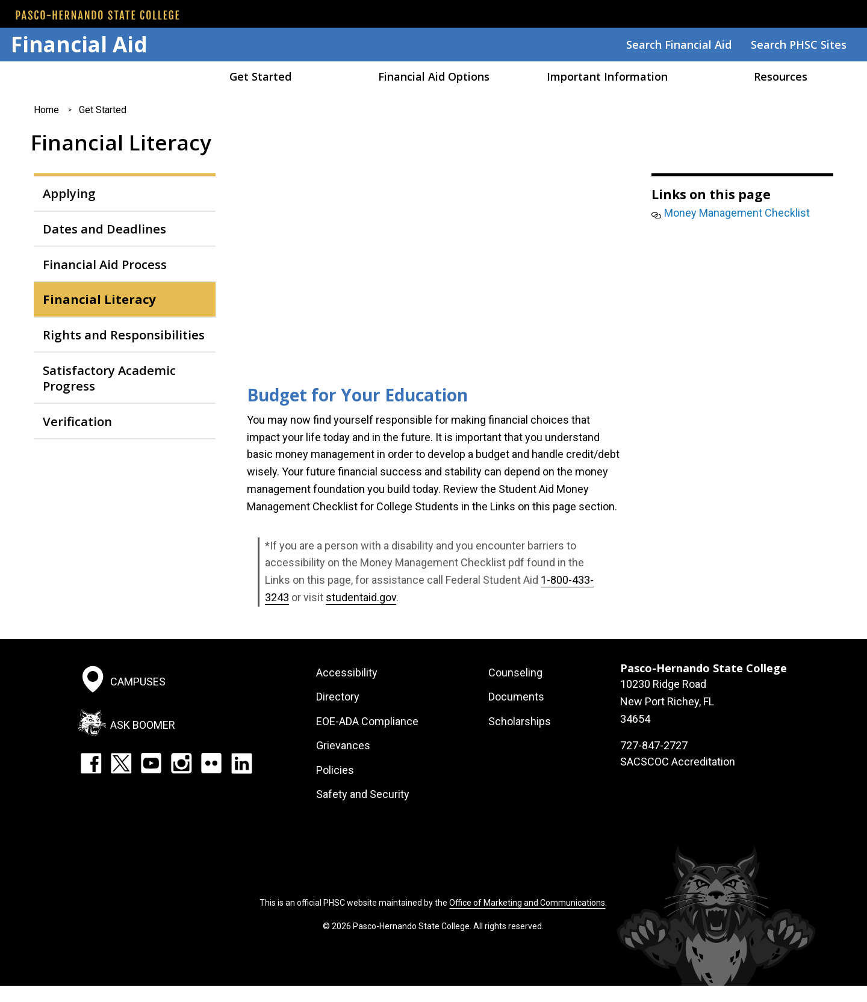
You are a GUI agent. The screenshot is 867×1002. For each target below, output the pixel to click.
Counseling (515, 672)
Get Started (260, 76)
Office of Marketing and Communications (527, 903)
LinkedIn (241, 763)
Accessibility (347, 672)
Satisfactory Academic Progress (109, 378)
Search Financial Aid (679, 44)
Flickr (211, 763)
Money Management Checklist (737, 212)
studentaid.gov (361, 597)
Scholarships (519, 721)
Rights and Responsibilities (124, 334)
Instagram (181, 763)
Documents (516, 696)
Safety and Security (362, 794)
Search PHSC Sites (799, 44)
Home (86, 76)
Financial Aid (79, 44)
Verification (77, 421)
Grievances (343, 745)
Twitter (121, 763)
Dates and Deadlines (104, 228)
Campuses (138, 681)
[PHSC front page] (97, 15)
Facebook (91, 763)
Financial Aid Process (105, 264)
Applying (69, 193)
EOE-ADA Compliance (367, 721)
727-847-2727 (654, 745)
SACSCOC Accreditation (677, 761)
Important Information (607, 76)
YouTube (151, 763)
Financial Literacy (99, 299)
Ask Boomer (142, 725)
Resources (780, 76)
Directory (337, 696)
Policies (335, 770)
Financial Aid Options (433, 76)
